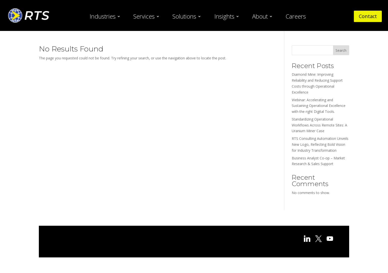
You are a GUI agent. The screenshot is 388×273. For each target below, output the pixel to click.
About (260, 17)
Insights (224, 17)
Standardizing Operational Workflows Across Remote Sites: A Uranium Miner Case (319, 125)
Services (144, 17)
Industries (103, 17)
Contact (368, 16)
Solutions (184, 17)
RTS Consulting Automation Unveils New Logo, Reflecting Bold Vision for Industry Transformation (320, 144)
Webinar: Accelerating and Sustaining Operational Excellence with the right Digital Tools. (318, 106)
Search (341, 50)
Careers (296, 17)
